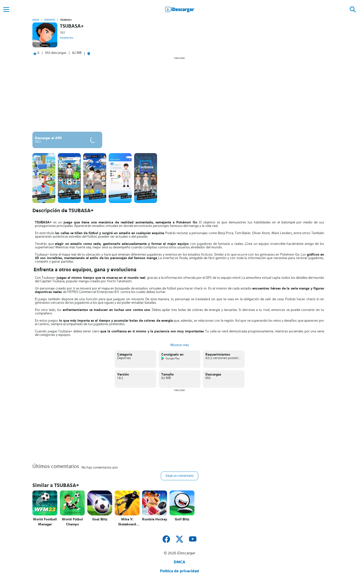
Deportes (49, 20)
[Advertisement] (179, 94)
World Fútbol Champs (72, 522)
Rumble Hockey (154, 519)
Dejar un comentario (179, 476)
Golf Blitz (182, 519)
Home (35, 20)
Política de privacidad (179, 571)
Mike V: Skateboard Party (127, 522)
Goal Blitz (99, 519)
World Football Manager (45, 522)
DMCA (179, 562)
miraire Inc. (67, 37)
